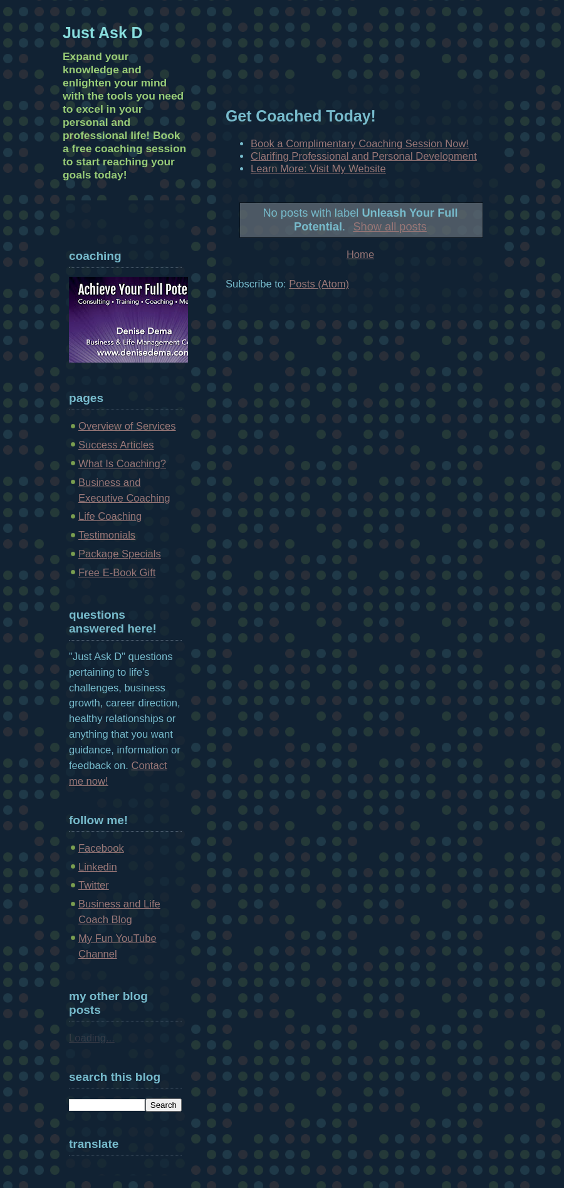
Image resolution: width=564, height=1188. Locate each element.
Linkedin (97, 867)
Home (360, 255)
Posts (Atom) (319, 284)
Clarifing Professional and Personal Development (364, 156)
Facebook (101, 848)
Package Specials (119, 554)
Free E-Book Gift (116, 573)
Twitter (93, 885)
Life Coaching (110, 516)
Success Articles (116, 445)
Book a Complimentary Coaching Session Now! (360, 144)
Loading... (92, 1038)
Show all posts (389, 226)
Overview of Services (127, 426)
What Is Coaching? (122, 464)
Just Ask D (103, 32)
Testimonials (106, 535)
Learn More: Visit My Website (318, 169)
